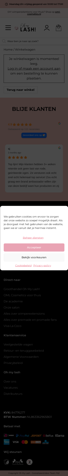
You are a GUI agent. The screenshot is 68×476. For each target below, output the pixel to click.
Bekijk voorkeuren (34, 257)
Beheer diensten (33, 237)
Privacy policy (42, 265)
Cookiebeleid (23, 265)
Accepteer (34, 247)
